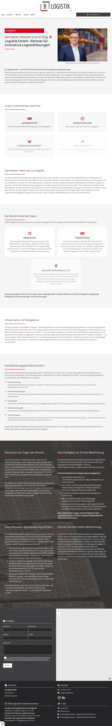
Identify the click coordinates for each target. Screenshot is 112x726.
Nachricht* (7, 643)
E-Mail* (30, 635)
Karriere (26, 14)
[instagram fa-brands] (59, 697)
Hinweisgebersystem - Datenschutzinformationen (78, 717)
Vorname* (6, 626)
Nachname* (32, 626)
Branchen (9, 14)
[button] (93, 15)
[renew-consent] (2, 723)
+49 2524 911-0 (65, 690)
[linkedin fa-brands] (63, 697)
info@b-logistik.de (66, 693)
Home (3, 14)
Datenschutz (65, 711)
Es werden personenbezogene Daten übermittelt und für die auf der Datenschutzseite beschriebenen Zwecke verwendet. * (27, 659)
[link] (10, 14)
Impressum (64, 708)
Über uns (18, 14)
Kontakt (33, 14)
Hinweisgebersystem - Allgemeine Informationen (77, 714)
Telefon (6, 635)
